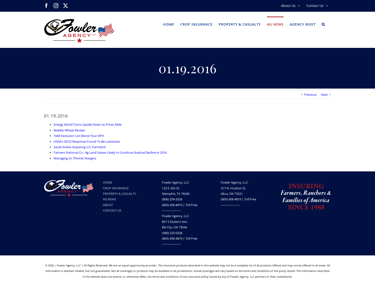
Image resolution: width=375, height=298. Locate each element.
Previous (310, 94)
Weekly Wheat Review (69, 130)
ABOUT (108, 205)
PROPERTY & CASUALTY (119, 193)
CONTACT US (112, 210)
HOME (107, 182)
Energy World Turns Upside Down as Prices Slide (87, 124)
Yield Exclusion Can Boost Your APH (79, 136)
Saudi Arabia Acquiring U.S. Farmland (80, 147)
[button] (323, 24)
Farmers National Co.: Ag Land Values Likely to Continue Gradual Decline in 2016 (110, 152)
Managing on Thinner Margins (75, 158)
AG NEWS (109, 199)
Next (324, 94)
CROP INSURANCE (116, 188)
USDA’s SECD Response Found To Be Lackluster (87, 141)
